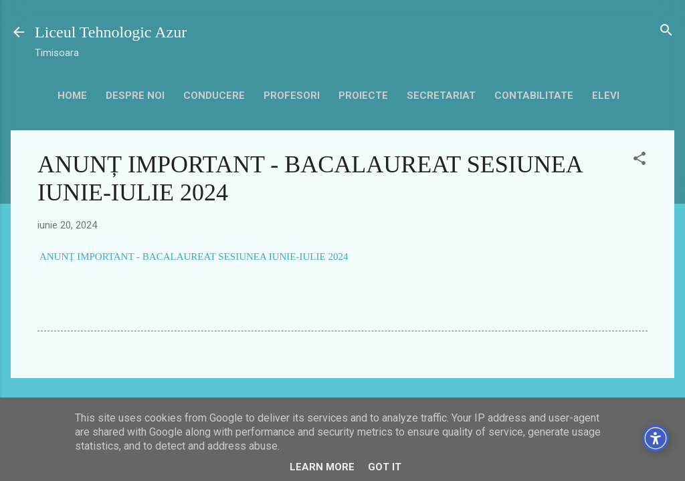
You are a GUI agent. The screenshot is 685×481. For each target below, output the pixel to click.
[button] (639, 159)
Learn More (322, 467)
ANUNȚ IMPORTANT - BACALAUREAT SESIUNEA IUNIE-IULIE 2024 (193, 256)
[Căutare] (666, 31)
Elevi (605, 96)
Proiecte (363, 96)
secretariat (441, 96)
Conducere (214, 96)
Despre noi (135, 96)
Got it (384, 467)
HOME (72, 96)
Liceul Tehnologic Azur (111, 32)
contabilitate (533, 96)
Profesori (292, 96)
